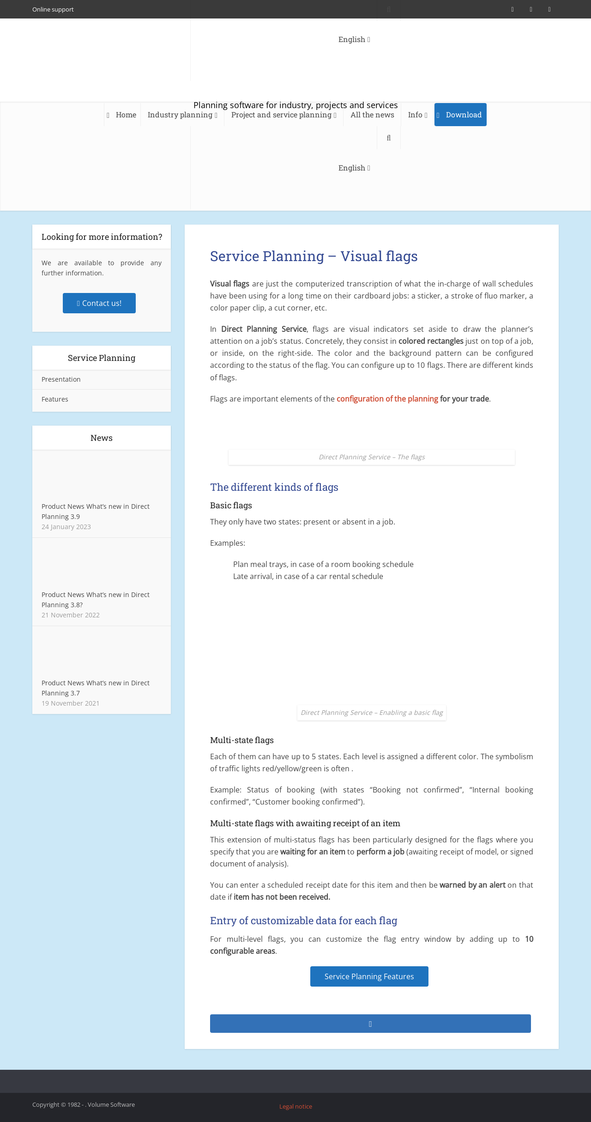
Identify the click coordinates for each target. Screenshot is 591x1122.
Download (464, 114)
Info (415, 114)
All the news (372, 114)
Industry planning (180, 114)
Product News (63, 506)
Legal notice (295, 1106)
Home (126, 114)
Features (55, 399)
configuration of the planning (387, 399)
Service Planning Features (369, 976)
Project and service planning (281, 114)
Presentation (61, 379)
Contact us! (99, 303)
